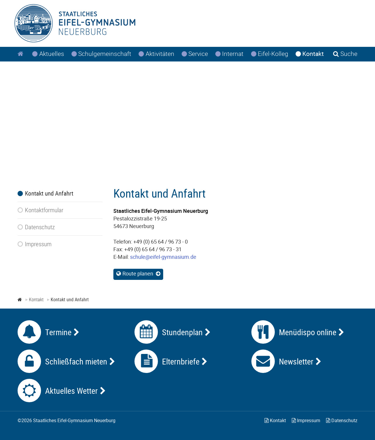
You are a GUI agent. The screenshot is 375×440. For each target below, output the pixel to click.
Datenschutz (341, 420)
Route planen (137, 273)
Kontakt (275, 420)
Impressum (306, 420)
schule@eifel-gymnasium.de (163, 256)
